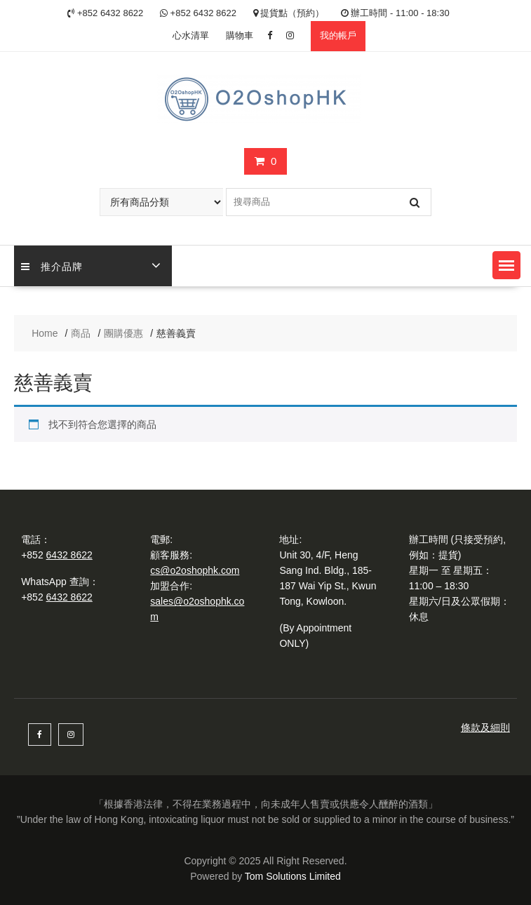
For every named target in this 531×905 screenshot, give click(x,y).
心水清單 (191, 35)
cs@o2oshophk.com (194, 570)
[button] (506, 265)
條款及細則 (485, 727)
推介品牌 (52, 265)
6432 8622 (69, 555)
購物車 (239, 35)
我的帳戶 (338, 35)
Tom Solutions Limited (293, 876)
